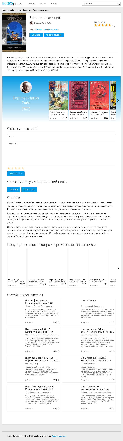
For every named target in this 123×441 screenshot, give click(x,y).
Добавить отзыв (16, 174)
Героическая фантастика (46, 29)
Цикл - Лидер (88, 300)
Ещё (26, 109)
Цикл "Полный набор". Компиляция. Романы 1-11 (96, 359)
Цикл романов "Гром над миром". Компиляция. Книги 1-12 (41, 359)
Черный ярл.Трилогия (57, 281)
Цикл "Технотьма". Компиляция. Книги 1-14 (95, 388)
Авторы (43, 3)
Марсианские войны (99, 112)
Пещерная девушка (58, 112)
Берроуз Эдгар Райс (42, 23)
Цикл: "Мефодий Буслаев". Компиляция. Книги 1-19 (40, 388)
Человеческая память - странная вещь (78, 281)
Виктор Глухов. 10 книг (16, 281)
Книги (54, 3)
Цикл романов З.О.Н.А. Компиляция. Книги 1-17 (39, 330)
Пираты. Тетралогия (37, 281)
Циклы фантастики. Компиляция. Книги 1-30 (39, 301)
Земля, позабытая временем (78, 112)
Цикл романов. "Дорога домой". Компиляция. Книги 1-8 (97, 330)
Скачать (36, 35)
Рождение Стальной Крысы (98, 281)
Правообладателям (59, 436)
